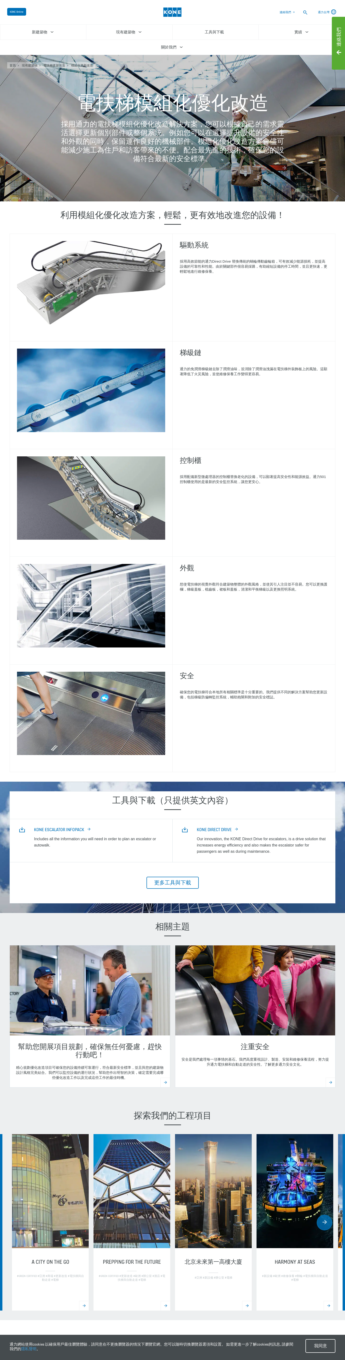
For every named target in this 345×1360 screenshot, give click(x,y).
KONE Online (16, 11)
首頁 (13, 65)
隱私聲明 (28, 1349)
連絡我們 (285, 12)
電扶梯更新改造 (54, 65)
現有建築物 (29, 65)
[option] (50, 1222)
